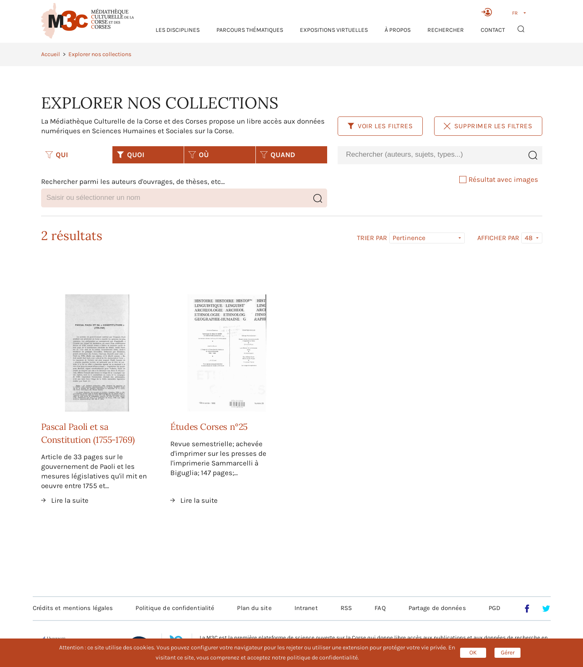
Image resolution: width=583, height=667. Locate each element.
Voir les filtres (380, 126)
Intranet (306, 608)
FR (515, 13)
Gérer (508, 652)
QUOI (130, 154)
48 (529, 238)
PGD (494, 608)
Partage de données (437, 608)
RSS (346, 608)
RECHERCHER (445, 30)
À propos (398, 30)
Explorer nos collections (99, 54)
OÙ (198, 154)
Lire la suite (69, 500)
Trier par (372, 238)
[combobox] (430, 154)
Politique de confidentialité (174, 608)
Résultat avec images (498, 179)
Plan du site (254, 608)
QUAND (277, 154)
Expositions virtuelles (334, 30)
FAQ (380, 608)
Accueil (50, 54)
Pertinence (409, 238)
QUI (56, 154)
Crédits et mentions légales (73, 608)
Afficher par (498, 238)
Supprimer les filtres (488, 126)
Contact (493, 30)
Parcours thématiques (249, 30)
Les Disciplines (178, 30)
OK (473, 652)
